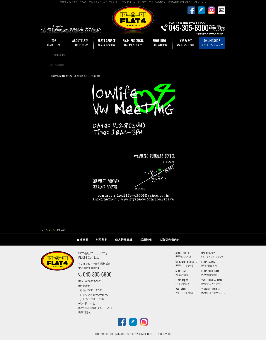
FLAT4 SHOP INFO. (210, 272)
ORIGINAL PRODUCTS (186, 263)
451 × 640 (89, 76)
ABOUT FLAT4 (80, 42)
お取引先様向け (169, 239)
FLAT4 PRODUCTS (133, 42)
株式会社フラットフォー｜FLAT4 (133, 21)
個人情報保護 (124, 239)
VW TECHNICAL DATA (212, 281)
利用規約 (102, 239)
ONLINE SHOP (212, 42)
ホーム (44, 230)
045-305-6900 (97, 274)
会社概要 (82, 239)
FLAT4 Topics (182, 281)
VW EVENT (186, 42)
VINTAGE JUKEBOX (213, 290)
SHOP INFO (159, 42)
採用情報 (146, 239)
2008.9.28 (57, 54)
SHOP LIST (181, 272)
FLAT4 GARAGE (107, 42)
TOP (54, 42)
